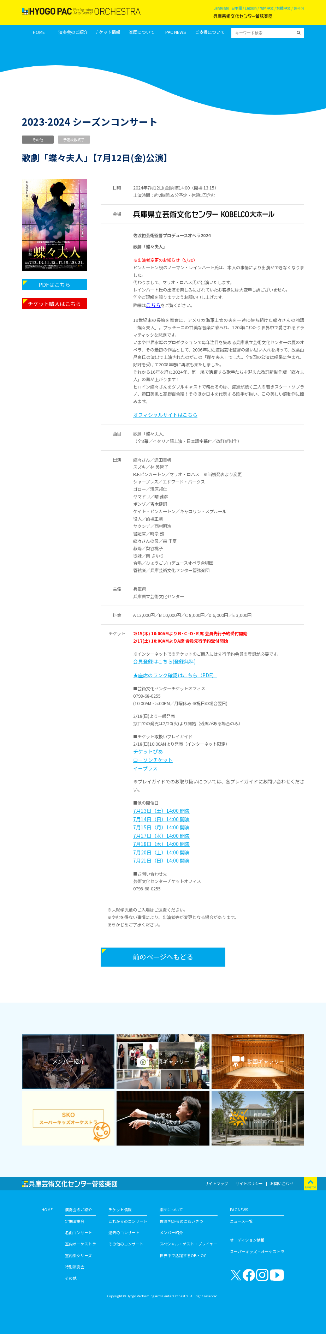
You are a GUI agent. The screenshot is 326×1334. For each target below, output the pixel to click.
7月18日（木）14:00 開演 (161, 843)
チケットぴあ (148, 751)
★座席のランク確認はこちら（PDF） (175, 675)
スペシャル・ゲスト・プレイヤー (189, 1243)
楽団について (141, 32)
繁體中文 (284, 8)
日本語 (236, 8)
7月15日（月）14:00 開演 (161, 827)
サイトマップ (216, 1183)
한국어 (299, 8)
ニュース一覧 (241, 1221)
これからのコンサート (127, 1221)
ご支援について (210, 32)
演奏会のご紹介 (73, 32)
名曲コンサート (78, 1232)
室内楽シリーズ (78, 1255)
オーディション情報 (247, 1240)
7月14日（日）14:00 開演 (161, 819)
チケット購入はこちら (54, 303)
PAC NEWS (175, 32)
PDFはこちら (54, 284)
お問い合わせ (282, 1183)
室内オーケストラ (80, 1243)
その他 (71, 1278)
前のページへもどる (163, 957)
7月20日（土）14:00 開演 (161, 852)
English (251, 8)
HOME (39, 32)
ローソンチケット (153, 759)
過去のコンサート (124, 1232)
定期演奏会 (74, 1221)
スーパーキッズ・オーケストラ (257, 1251)
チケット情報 (107, 32)
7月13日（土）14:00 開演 (161, 810)
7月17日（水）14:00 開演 (161, 835)
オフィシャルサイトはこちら (165, 414)
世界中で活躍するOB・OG (183, 1255)
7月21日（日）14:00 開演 (161, 860)
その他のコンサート (125, 1243)
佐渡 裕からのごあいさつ (181, 1221)
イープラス (145, 768)
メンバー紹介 (171, 1232)
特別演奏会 (74, 1266)
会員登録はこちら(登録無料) (164, 661)
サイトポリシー (249, 1183)
